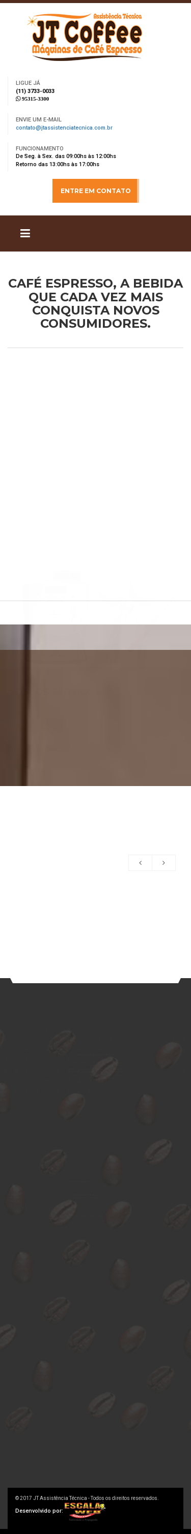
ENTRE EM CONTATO (96, 191)
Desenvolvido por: (60, 1511)
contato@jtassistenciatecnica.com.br (64, 127)
